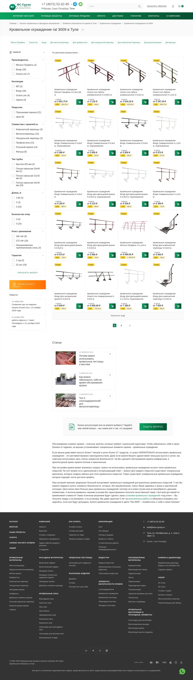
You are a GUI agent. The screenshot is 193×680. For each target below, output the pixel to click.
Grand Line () (23, 74)
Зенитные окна (45, 603)
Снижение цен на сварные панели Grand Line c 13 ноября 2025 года (26, 307)
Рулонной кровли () (27, 147)
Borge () (21, 69)
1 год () (20, 260)
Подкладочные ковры (137, 586)
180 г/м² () (21, 236)
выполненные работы (139, 499)
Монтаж (13, 527)
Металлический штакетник (169, 599)
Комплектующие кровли (19, 606)
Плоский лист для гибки (78, 587)
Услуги (13, 537)
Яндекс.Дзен (107, 651)
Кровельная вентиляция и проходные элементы (140, 612)
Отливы (72, 583)
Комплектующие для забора (169, 603)
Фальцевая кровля (16, 590)
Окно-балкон (44, 611)
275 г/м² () (22, 241)
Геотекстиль (133, 598)
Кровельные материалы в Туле (21, 664)
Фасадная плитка (46, 571)
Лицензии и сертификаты (49, 539)
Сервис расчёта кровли (22, 543)
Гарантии (136, 16)
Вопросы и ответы (106, 539)
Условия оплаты (75, 527)
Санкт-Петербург (160, 541)
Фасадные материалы (51, 558)
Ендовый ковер (134, 565)
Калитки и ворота (165, 595)
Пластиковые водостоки (108, 573)
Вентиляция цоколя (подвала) (140, 632)
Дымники (72, 579)
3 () (19, 207)
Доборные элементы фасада (51, 586)
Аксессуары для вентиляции (139, 620)
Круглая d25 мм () (25, 164)
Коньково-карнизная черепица (21, 602)
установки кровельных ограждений (142, 495)
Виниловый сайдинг (47, 563)
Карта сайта (138, 662)
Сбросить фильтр (27, 273)
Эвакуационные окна (47, 615)
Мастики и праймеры (136, 602)
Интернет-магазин (23, 16)
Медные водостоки (106, 563)
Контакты (153, 16)
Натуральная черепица (18, 586)
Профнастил (14, 577)
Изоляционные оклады (48, 638)
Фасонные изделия (79, 573)
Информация (105, 522)
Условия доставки (76, 531)
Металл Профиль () (26, 65)
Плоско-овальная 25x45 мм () (28, 184)
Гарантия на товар (76, 535)
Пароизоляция (134, 581)
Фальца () (21, 152)
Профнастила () (25, 143)
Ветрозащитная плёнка (137, 570)
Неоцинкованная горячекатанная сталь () (28, 246)
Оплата (101, 16)
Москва (150, 541)
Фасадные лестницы (107, 605)
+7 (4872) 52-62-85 (155, 521)
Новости (13, 295)
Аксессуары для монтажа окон (51, 634)
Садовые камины (165, 570)
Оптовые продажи (79, 16)
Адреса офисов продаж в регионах (49, 544)
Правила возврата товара (79, 539)
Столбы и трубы (164, 591)
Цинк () (20, 117)
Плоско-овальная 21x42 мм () (28, 177)
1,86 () (19, 198)
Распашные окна (46, 619)
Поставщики (104, 531)
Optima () (21, 100)
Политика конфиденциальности (107, 548)
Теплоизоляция (134, 590)
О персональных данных (109, 543)
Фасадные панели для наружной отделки (48, 576)
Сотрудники (44, 550)
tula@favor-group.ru (156, 527)
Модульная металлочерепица (21, 570)
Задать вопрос (153, 427)
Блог (100, 527)
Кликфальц (13, 594)
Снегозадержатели (106, 589)
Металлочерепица (16, 565)
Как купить (75, 522)
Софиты (12, 610)
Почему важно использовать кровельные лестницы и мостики (91, 360)
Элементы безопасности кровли (111, 582)
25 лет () (21, 265)
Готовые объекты (51, 16)
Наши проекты (17, 532)
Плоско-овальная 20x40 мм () (28, 169)
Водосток (104, 558)
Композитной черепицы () (29, 129)
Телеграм (93, 651)
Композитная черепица (18, 581)
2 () (18, 202)
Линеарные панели (47, 581)
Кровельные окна (48, 594)
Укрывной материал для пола (140, 594)
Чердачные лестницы (80, 558)
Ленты (130, 577)
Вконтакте (86, 651)
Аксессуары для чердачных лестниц (80, 564)
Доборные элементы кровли (20, 598)
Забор (161, 577)
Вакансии (43, 531)
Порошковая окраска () (28, 112)
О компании (173, 16)
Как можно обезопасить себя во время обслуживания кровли (90, 381)
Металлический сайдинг (49, 567)
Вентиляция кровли (136, 628)
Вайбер (100, 651)
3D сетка (161, 587)
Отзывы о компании (47, 535)
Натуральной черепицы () (29, 138)
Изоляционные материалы (136, 559)
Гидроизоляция (134, 573)
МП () (19, 86)
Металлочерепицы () (27, 134)
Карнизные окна (45, 623)
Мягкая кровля (15, 573)
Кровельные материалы (16, 559)
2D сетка (161, 583)
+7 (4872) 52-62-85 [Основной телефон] (55, 4)
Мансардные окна (46, 599)
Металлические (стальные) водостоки (110, 568)
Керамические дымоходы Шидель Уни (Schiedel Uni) (168, 564)
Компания (44, 522)
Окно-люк (43, 607)
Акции (12, 548)
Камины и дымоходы (169, 558)
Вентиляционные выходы (138, 624)
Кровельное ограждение (108, 593)
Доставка (118, 16)
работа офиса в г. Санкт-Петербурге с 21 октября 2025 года (26, 323)
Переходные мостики (107, 601)
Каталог (13, 522)
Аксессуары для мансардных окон (51, 628)
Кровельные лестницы (108, 597)
